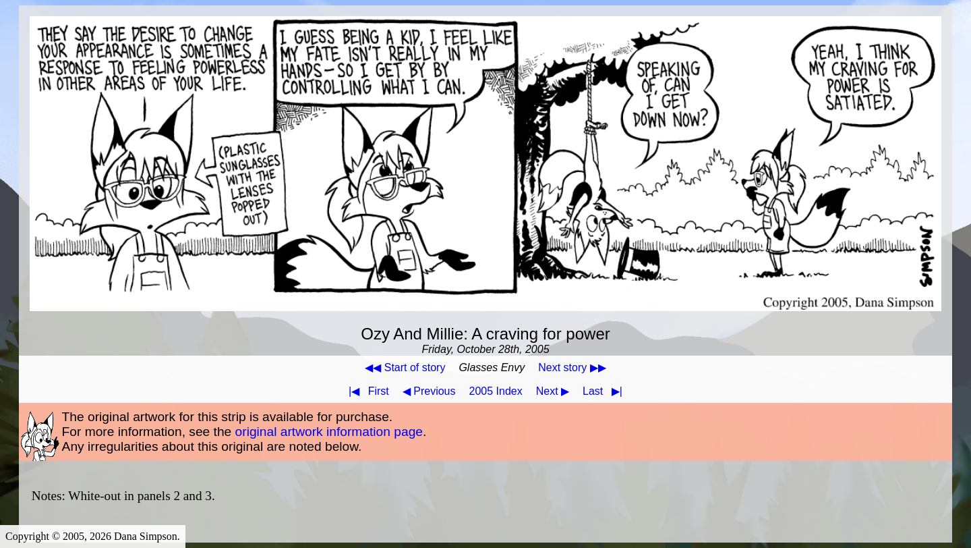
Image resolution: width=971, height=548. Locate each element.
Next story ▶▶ (572, 367)
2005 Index (496, 391)
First (366, 391)
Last (605, 391)
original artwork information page (329, 431)
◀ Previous (429, 391)
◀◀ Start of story (405, 367)
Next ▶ (552, 391)
